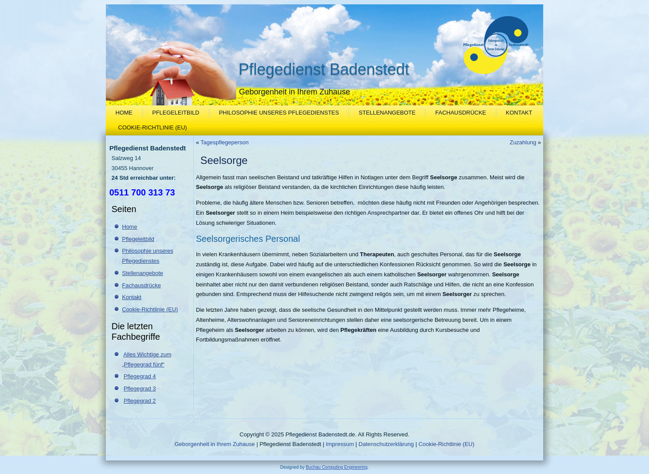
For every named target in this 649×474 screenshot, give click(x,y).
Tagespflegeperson (225, 142)
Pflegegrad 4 (140, 376)
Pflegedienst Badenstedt (324, 69)
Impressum (340, 444)
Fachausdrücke (460, 112)
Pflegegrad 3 (140, 388)
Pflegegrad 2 (140, 400)
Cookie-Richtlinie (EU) (152, 127)
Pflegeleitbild (175, 112)
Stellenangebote (387, 112)
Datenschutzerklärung (386, 444)
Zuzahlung (522, 142)
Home (124, 112)
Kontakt (519, 112)
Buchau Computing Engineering (336, 467)
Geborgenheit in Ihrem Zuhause (214, 444)
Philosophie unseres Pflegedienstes (279, 112)
